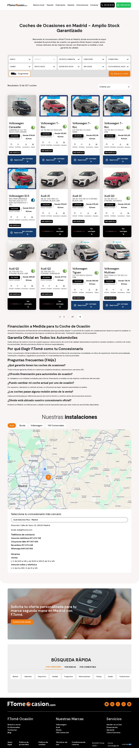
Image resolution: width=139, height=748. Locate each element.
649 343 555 (123, 5)
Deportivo (42, 676)
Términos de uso (61, 743)
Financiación (60, 5)
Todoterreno (124, 676)
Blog (9, 732)
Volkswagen (61, 724)
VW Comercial (62, 732)
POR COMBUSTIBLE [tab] (88, 667)
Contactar (94, 5)
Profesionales (14, 727)
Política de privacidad (24, 743)
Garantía (71, 5)
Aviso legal (10, 743)
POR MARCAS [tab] (70, 667)
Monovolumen (84, 676)
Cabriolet (28, 676)
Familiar (55, 676)
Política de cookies (43, 743)
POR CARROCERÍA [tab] (53, 667)
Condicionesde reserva (78, 743)
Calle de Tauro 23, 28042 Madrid (35, 525)
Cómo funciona (82, 5)
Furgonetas (19, 73)
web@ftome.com (24, 530)
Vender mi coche (114, 724)
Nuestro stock (38, 5)
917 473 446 (27, 545)
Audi (58, 727)
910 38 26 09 (107, 5)
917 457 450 (32, 541)
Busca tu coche (119, 73)
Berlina (15, 676)
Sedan (110, 676)
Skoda (58, 730)
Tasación (49, 5)
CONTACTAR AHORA (22, 622)
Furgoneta (68, 676)
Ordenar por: (114, 87)
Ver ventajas (27, 160)
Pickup (99, 676)
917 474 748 (35, 538)
